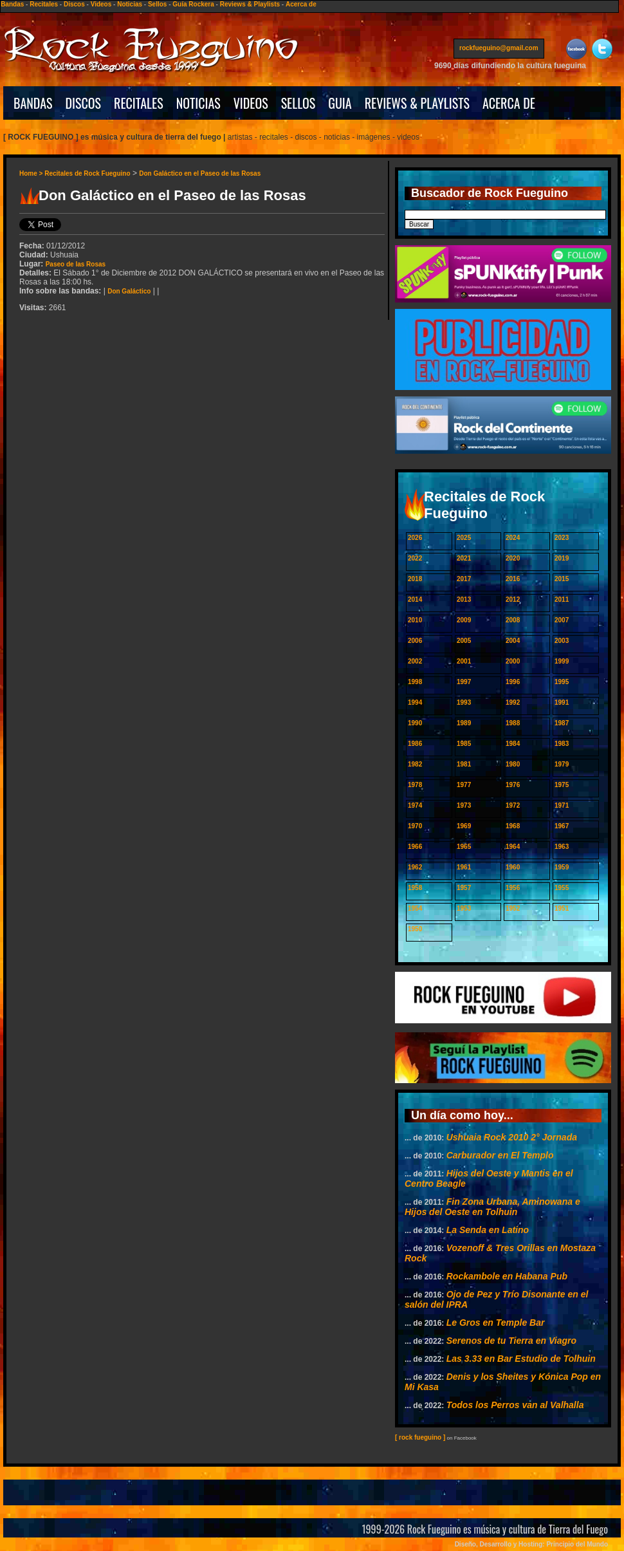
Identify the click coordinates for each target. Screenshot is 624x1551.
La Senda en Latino (487, 1230)
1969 (464, 826)
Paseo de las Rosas (76, 264)
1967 (562, 826)
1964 (513, 846)
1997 (464, 681)
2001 (464, 661)
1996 (513, 681)
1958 (415, 887)
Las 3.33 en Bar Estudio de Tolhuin (521, 1358)
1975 (562, 784)
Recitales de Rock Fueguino (87, 173)
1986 (415, 743)
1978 (415, 784)
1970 (415, 826)
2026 (415, 537)
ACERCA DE (508, 103)
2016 (513, 578)
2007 (562, 620)
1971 (562, 805)
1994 (415, 702)
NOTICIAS (198, 103)
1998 (415, 681)
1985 (464, 743)
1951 (562, 908)
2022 (415, 558)
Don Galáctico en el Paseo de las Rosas (200, 173)
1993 (464, 702)
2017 (464, 578)
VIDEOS (251, 103)
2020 (513, 558)
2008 (513, 620)
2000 (513, 661)
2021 (464, 558)
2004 (513, 640)
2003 (562, 640)
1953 (464, 908)
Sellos (157, 4)
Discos (74, 4)
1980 (513, 764)
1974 (415, 805)
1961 (464, 867)
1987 (562, 723)
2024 (513, 537)
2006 (415, 640)
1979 (562, 764)
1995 (562, 681)
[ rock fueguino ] (420, 1437)
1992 (513, 702)
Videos (101, 4)
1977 (464, 784)
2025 (464, 537)
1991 (562, 702)
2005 (464, 640)
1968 (513, 826)
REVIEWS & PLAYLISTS (417, 103)
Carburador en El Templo (500, 1155)
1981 (464, 764)
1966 (415, 846)
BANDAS (33, 103)
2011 (562, 599)
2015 (562, 578)
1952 (513, 908)
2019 (562, 558)
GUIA (339, 103)
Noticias (129, 4)
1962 (415, 867)
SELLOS (298, 103)
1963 (562, 846)
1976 (513, 784)
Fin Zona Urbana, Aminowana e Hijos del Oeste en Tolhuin (492, 1206)
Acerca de (301, 4)
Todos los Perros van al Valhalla (515, 1405)
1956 (513, 887)
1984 (513, 743)
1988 (513, 723)
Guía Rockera (193, 4)
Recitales (44, 4)
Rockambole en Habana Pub (506, 1276)
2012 (513, 599)
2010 (415, 620)
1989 (464, 723)
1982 (415, 764)
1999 (562, 661)
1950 (415, 929)
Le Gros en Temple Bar (495, 1322)
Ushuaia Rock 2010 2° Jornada (511, 1137)
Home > (31, 173)
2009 (464, 620)
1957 (464, 887)
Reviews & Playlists (250, 4)
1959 (562, 867)
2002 (415, 661)
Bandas (12, 4)
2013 (464, 599)
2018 (415, 578)
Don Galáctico (129, 291)
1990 (415, 723)
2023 (562, 537)
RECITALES (138, 103)
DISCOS (84, 103)
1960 (513, 867)
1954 (415, 908)
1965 (464, 846)
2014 (415, 599)
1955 (562, 887)
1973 (464, 805)
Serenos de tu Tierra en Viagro (511, 1340)
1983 (562, 743)
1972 (513, 805)
